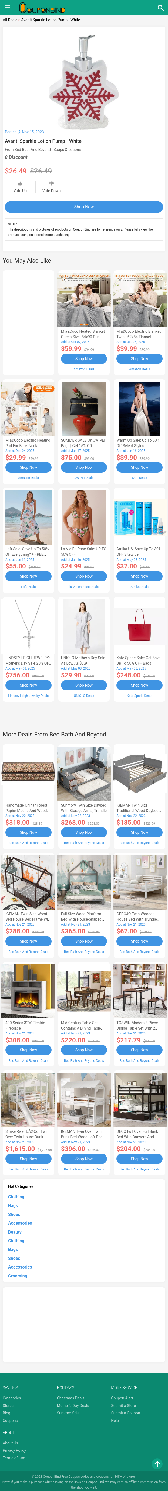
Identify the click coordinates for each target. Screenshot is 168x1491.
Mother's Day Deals (73, 1403)
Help (115, 1418)
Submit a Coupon (125, 1410)
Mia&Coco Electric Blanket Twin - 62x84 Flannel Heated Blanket (138, 337)
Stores (8, 1403)
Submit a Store (123, 1403)
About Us (10, 1440)
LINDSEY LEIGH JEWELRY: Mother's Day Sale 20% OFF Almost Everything (28, 662)
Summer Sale (68, 1410)
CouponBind (95, 1480)
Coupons (10, 1418)
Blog (6, 1410)
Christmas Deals (71, 1395)
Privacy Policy (14, 1448)
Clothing (16, 1194)
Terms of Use (14, 1455)
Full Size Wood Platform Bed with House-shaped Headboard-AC (81, 918)
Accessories (20, 1220)
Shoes (14, 1212)
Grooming (17, 1273)
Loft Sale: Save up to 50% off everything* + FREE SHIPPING (27, 554)
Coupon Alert (122, 1395)
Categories (12, 1395)
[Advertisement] (28, 322)
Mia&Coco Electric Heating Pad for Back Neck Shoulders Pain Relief (27, 445)
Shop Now (84, 206)
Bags (13, 1203)
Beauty (15, 1229)
